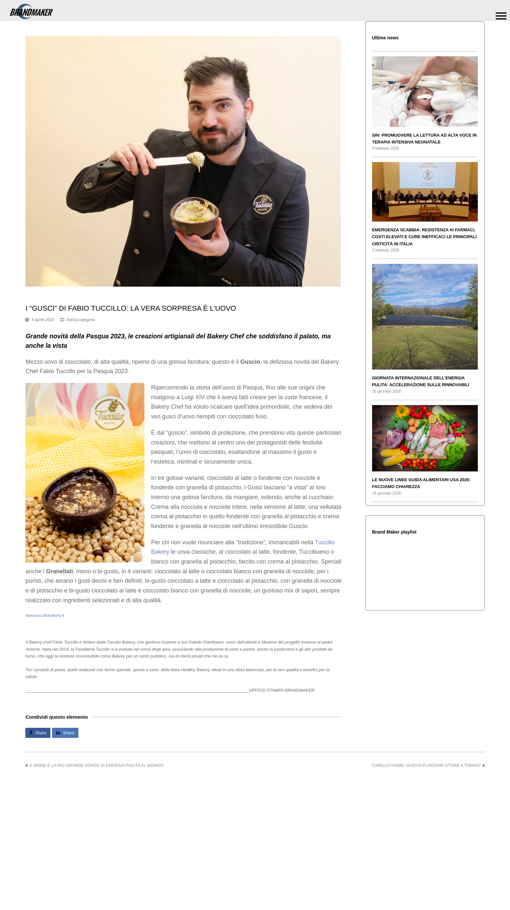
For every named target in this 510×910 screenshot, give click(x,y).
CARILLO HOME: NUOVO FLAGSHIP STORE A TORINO (428, 765)
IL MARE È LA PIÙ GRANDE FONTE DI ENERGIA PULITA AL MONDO (94, 765)
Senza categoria (81, 320)
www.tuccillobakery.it (44, 615)
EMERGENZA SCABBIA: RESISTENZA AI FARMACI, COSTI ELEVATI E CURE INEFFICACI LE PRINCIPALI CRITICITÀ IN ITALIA (424, 236)
